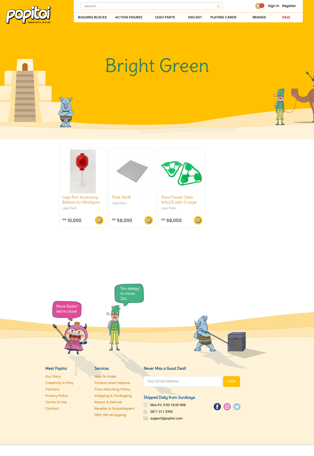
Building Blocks (92, 17)
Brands (259, 17)
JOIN (231, 381)
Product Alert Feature (112, 383)
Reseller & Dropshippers (114, 408)
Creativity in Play (59, 383)
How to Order (105, 376)
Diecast (195, 17)
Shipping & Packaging (113, 396)
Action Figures (128, 17)
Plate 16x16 (121, 197)
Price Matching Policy (112, 389)
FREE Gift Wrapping (110, 415)
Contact (52, 408)
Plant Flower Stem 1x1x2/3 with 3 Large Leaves (179, 202)
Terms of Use (56, 402)
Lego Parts (165, 17)
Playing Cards (223, 17)
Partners (52, 389)
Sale (286, 17)
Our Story (53, 376)
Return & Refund (108, 402)
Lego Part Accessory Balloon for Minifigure (81, 200)
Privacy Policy (56, 396)
